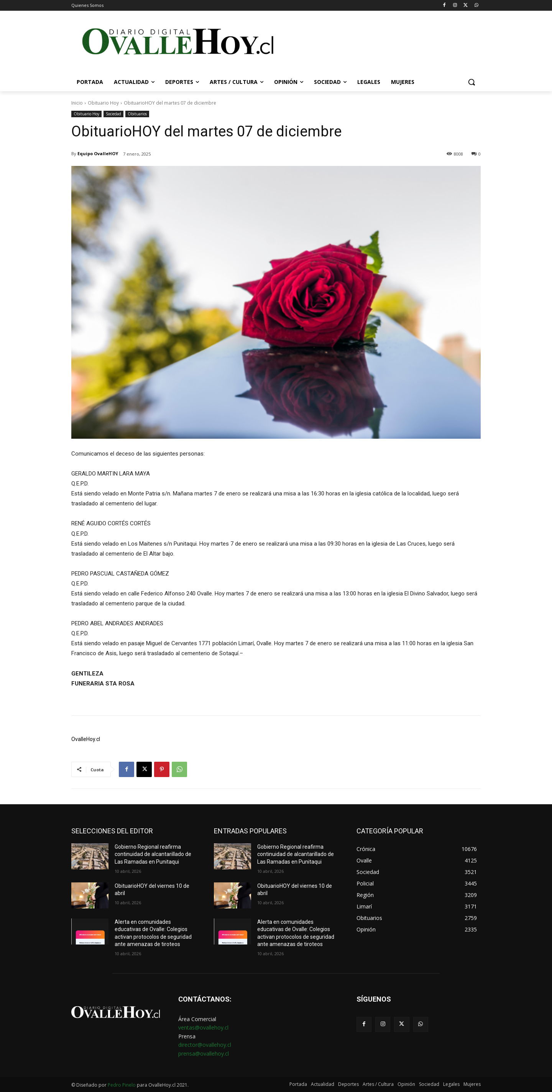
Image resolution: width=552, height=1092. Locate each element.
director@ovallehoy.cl (204, 1044)
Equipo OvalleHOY (97, 153)
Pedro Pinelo (122, 1085)
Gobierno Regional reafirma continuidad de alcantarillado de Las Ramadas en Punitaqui (153, 854)
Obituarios (137, 114)
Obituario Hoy (103, 103)
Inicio (77, 103)
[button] (471, 82)
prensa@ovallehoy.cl (203, 1053)
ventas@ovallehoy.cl (203, 1027)
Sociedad (113, 114)
